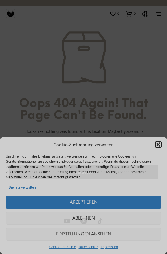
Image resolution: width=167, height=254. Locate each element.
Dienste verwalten (22, 187)
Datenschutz (88, 247)
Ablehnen (83, 218)
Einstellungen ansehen (83, 234)
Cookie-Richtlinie (62, 247)
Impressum (109, 247)
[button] (158, 144)
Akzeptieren (84, 202)
